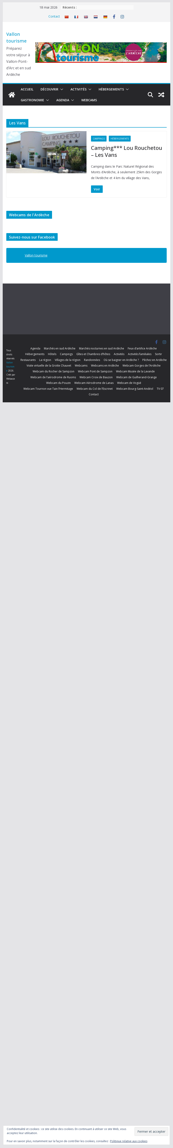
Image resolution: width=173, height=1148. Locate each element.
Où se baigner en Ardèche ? (121, 360)
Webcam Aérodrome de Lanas (94, 383)
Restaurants (28, 360)
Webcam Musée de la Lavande (135, 371)
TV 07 (160, 389)
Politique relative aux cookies (128, 1141)
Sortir (158, 354)
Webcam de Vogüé (129, 383)
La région (45, 360)
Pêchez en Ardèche (154, 360)
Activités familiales (139, 354)
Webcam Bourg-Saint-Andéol (134, 389)
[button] (60, 89)
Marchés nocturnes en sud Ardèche (101, 348)
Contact (54, 16)
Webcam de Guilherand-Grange (136, 377)
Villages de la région (67, 360)
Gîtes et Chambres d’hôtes (93, 354)
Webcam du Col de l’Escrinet (95, 389)
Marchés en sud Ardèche (59, 348)
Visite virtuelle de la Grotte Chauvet (49, 365)
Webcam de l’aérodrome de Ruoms (53, 377)
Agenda (62, 100)
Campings (99, 138)
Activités (78, 89)
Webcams (89, 100)
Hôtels (52, 354)
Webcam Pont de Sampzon (95, 371)
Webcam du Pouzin (58, 383)
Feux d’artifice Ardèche (142, 348)
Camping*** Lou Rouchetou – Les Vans (126, 151)
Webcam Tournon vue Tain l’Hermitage (48, 389)
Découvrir (49, 89)
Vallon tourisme (36, 255)
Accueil (27, 89)
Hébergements (111, 89)
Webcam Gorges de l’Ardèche (142, 365)
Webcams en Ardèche (105, 365)
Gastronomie (32, 100)
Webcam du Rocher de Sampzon (53, 371)
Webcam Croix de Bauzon (96, 377)
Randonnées (92, 360)
